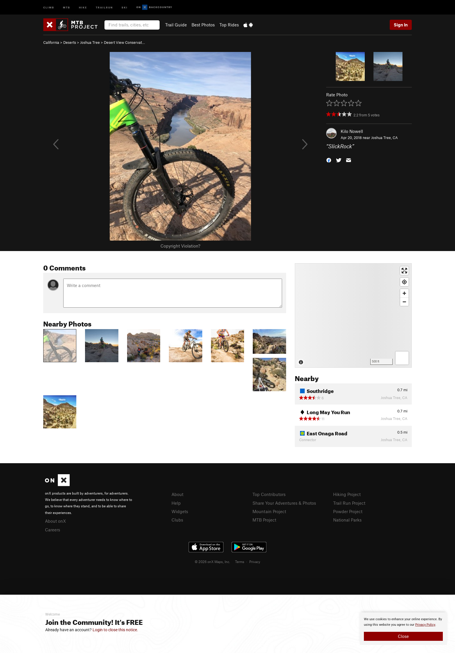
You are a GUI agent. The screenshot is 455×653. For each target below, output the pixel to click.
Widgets (179, 511)
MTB (66, 7)
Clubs (177, 519)
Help (176, 503)
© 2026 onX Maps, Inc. (212, 562)
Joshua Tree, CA (384, 137)
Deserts (69, 42)
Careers (52, 529)
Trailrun (104, 7)
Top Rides (229, 24)
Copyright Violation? (180, 245)
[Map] (353, 315)
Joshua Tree (90, 42)
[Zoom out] (404, 301)
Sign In (401, 24)
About (177, 494)
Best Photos (203, 24)
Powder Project (347, 511)
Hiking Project (347, 494)
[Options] (402, 358)
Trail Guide (176, 24)
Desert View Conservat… (124, 42)
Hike (83, 7)
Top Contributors (269, 494)
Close (403, 636)
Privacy (254, 562)
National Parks (347, 519)
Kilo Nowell (352, 131)
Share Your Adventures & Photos (284, 503)
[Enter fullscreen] (404, 270)
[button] (328, 159)
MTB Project (264, 519)
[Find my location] (404, 282)
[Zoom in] (404, 293)
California (51, 42)
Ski (125, 7)
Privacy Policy (425, 625)
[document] (403, 628)
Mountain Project (269, 511)
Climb (48, 7)
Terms (239, 562)
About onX (55, 521)
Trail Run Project (349, 503)
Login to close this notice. (115, 629)
